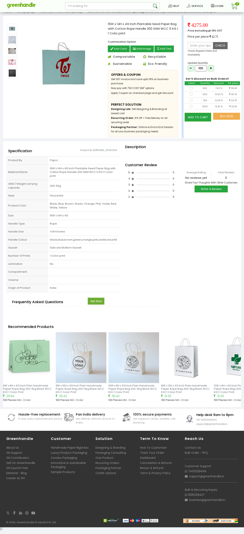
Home (8, 15)
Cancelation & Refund (155, 466)
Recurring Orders (107, 466)
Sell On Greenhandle (20, 466)
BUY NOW (226, 119)
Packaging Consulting (110, 456)
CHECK (220, 49)
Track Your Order (152, 456)
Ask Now (96, 304)
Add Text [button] (167, 52)
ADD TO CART (198, 119)
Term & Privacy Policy (155, 476)
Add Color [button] (119, 52)
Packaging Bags (25, 15)
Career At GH (15, 481)
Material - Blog (16, 476)
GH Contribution (17, 461)
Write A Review (211, 192)
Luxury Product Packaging (69, 456)
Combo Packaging (64, 461)
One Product (104, 461)
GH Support (14, 456)
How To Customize (153, 451)
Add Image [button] (143, 52)
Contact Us (193, 451)
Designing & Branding (110, 451)
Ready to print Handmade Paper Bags (61, 15)
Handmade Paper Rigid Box (70, 451)
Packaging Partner (108, 471)
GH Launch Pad (17, 471)
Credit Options (105, 476)
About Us (12, 451)
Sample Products (63, 475)
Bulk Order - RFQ (196, 456)
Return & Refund (151, 471)
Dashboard (147, 461)
